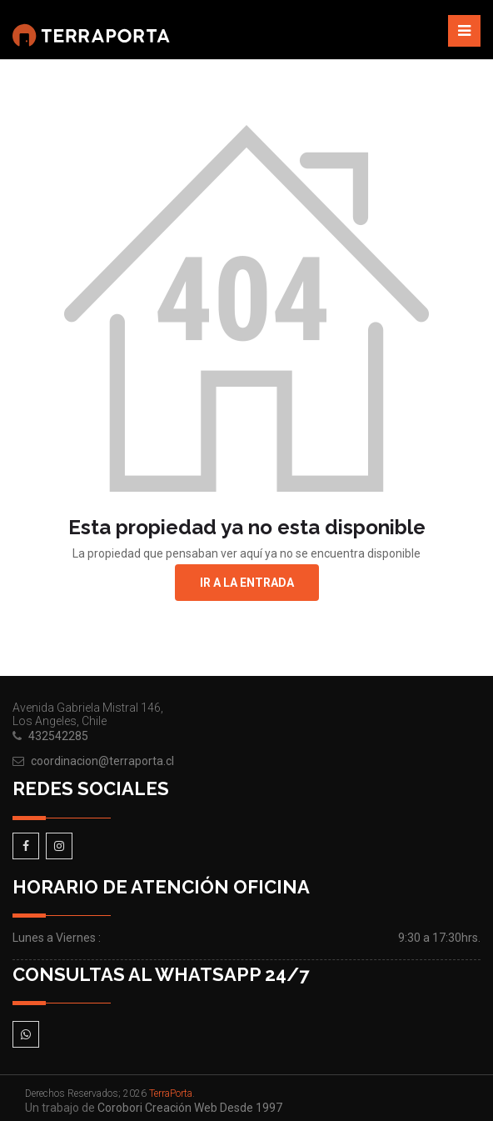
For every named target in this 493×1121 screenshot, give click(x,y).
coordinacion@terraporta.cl (102, 761)
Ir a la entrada (247, 582)
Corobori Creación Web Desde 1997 (189, 1107)
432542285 (58, 736)
